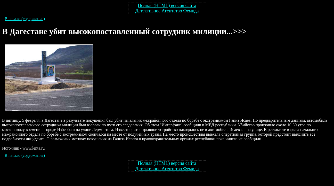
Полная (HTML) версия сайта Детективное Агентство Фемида (167, 8)
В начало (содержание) (25, 19)
